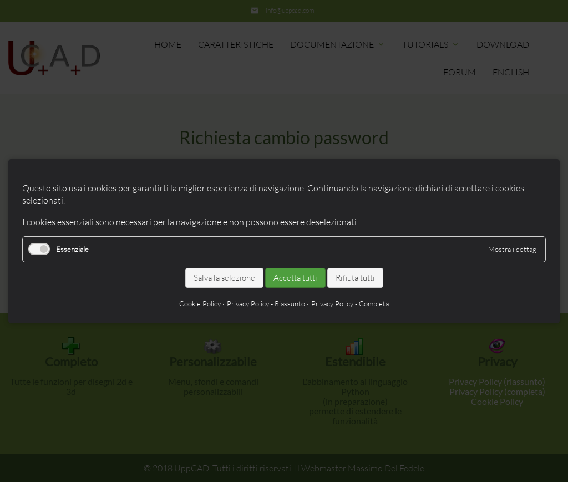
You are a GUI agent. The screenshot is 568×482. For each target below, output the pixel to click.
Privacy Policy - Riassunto (266, 302)
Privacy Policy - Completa (350, 302)
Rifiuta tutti (355, 277)
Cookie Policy (200, 302)
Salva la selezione (224, 277)
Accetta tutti (295, 277)
